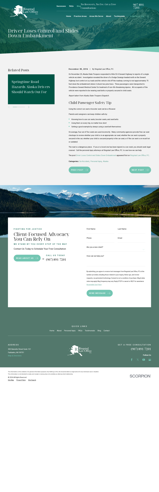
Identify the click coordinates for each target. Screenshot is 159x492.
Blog (79, 6)
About (59, 331)
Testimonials (90, 331)
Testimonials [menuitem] (119, 16)
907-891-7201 (139, 6)
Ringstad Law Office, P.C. (139, 155)
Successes (61, 6)
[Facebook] (131, 359)
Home (51, 331)
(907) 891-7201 (53, 260)
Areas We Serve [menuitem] (96, 16)
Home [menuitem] (68, 16)
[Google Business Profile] (150, 359)
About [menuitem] (108, 16)
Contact (107, 331)
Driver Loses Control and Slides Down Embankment (96, 155)
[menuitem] (11, 380)
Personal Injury (96, 161)
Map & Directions (15, 356)
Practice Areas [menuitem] (80, 16)
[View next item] (29, 107)
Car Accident (84, 161)
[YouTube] (143, 359)
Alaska (105, 161)
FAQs (71, 6)
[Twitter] (137, 359)
